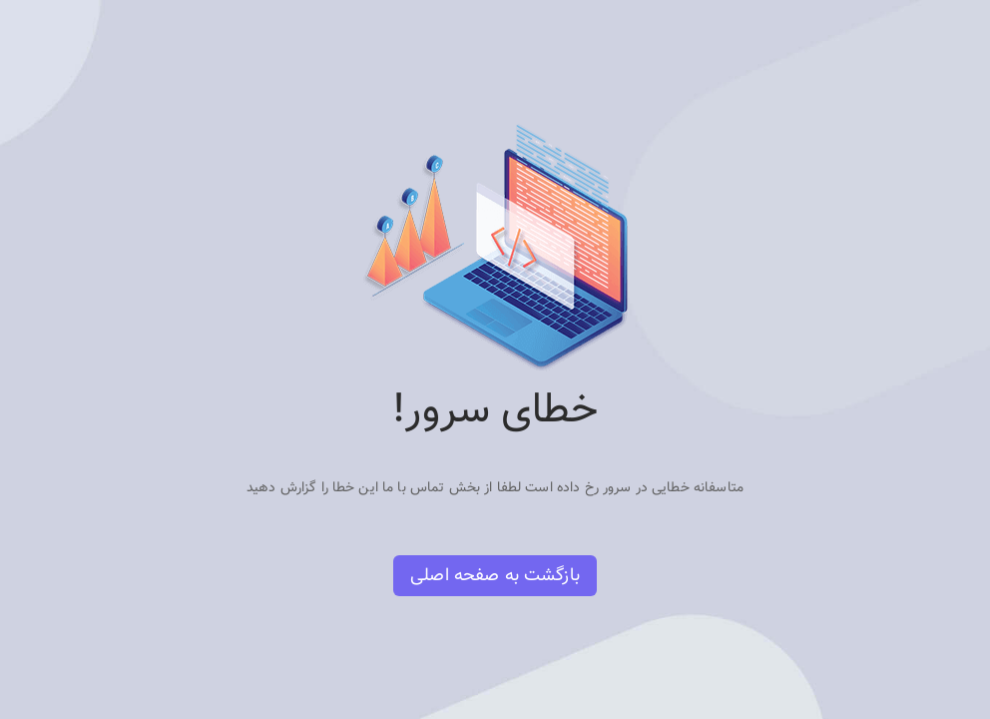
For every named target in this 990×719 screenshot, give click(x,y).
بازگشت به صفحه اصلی (495, 575)
